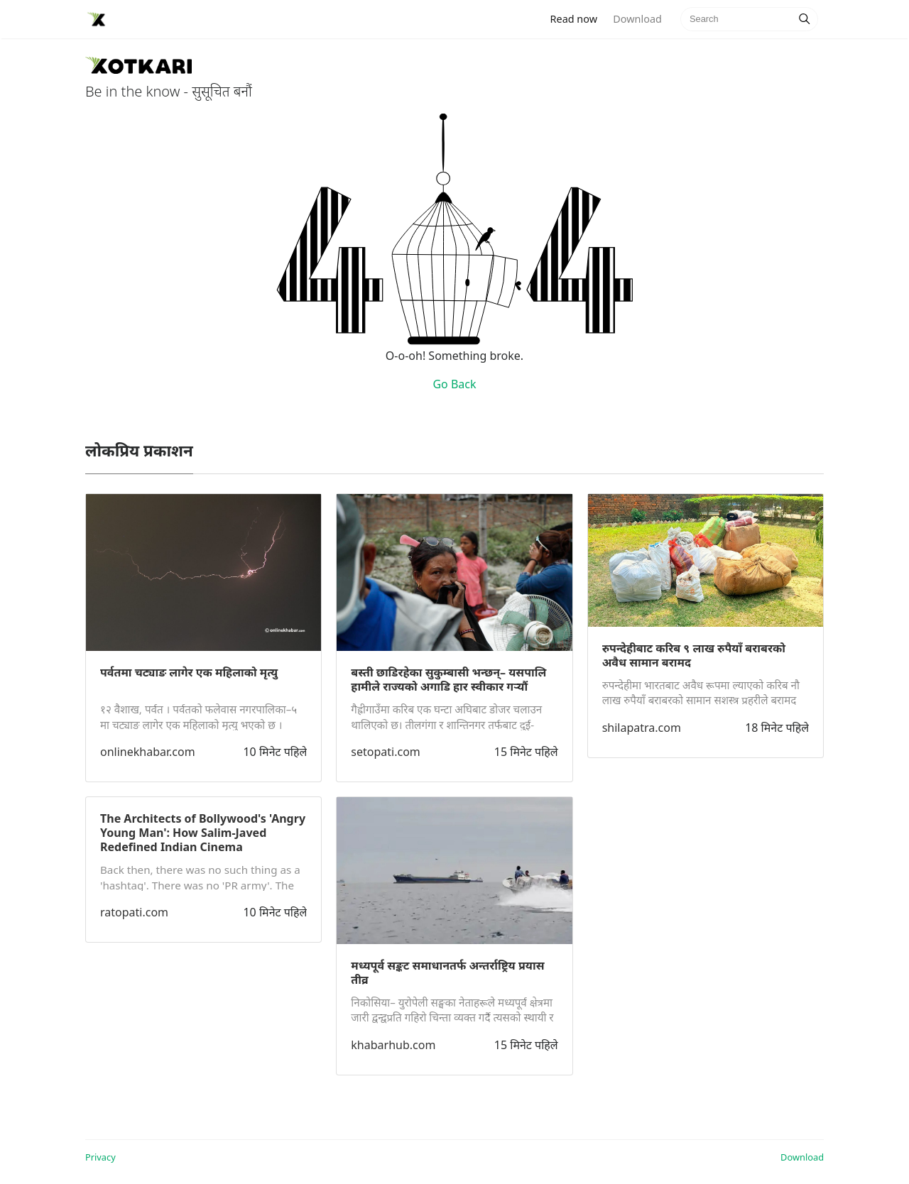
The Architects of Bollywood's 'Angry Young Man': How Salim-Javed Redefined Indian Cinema (202, 833)
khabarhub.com (393, 1045)
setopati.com (385, 752)
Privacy (100, 1157)
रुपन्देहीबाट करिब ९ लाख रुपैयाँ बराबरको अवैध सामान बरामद (693, 655)
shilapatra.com (641, 727)
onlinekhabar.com (147, 752)
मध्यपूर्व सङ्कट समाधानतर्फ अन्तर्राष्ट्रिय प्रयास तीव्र (447, 972)
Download (637, 19)
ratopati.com (134, 912)
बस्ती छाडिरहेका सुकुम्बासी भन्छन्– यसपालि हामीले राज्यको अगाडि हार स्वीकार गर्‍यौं (448, 679)
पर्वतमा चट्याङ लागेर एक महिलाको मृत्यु (189, 672)
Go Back (454, 384)
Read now (578, 18)
